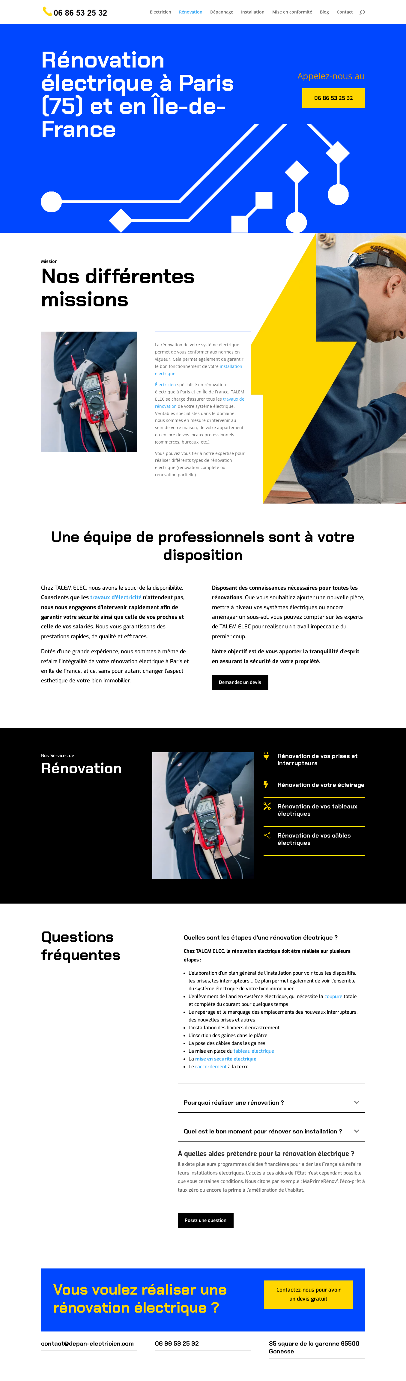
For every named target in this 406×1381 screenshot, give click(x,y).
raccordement (211, 1067)
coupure (333, 996)
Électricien (165, 384)
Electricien (160, 12)
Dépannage (221, 12)
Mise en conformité (292, 12)
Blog (324, 12)
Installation (252, 12)
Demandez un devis (241, 683)
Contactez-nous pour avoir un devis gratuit (308, 1295)
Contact (345, 12)
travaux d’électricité (116, 597)
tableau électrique (254, 1051)
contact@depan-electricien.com (87, 1344)
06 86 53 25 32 (333, 98)
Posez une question (206, 1221)
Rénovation (190, 12)
